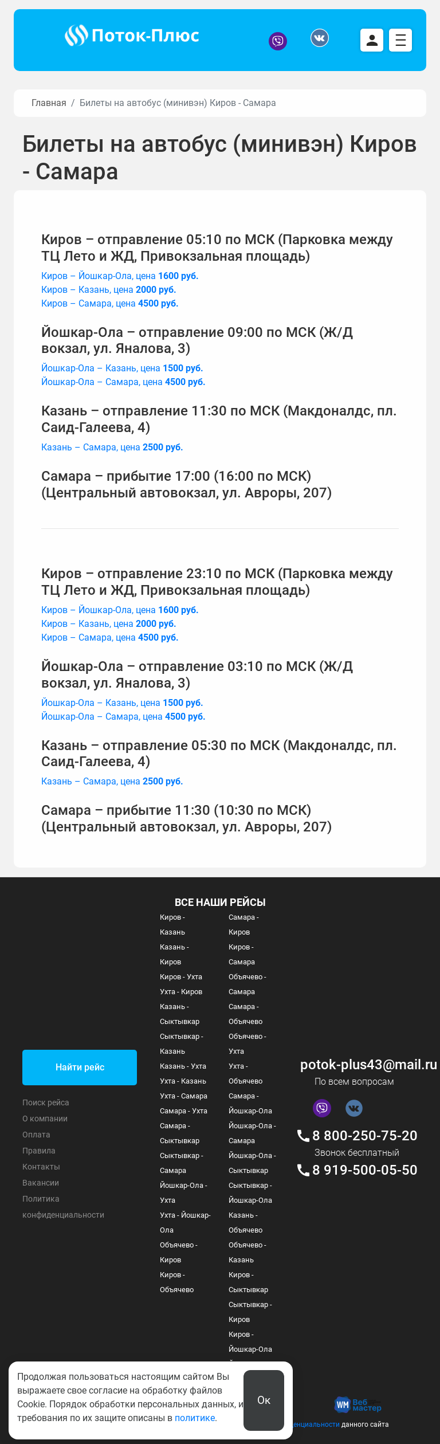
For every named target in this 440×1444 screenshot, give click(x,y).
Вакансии (40, 1182)
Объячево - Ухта (247, 1043)
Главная (49, 102)
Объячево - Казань (247, 1252)
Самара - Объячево (245, 1014)
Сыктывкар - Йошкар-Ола (250, 1192)
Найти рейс (80, 1067)
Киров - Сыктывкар (248, 1282)
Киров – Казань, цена (108, 289)
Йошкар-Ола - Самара (252, 1133)
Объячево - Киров (179, 1252)
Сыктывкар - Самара (181, 1163)
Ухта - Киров (181, 991)
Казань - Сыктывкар (179, 1014)
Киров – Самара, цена (110, 303)
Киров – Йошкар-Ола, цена (120, 275)
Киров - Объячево (177, 1282)
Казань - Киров (174, 954)
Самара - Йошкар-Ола (250, 1103)
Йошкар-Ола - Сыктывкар (252, 1163)
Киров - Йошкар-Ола (250, 1341)
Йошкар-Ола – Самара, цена (123, 381)
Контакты (41, 1166)
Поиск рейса (45, 1102)
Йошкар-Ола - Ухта (183, 1192)
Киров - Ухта (181, 976)
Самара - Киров (244, 924)
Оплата (36, 1134)
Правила (39, 1150)
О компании (45, 1118)
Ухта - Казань (183, 1081)
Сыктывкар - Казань (181, 1043)
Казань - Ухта (183, 1066)
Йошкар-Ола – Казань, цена (122, 368)
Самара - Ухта (183, 1110)
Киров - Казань (172, 924)
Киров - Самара (242, 954)
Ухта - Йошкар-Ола (185, 1222)
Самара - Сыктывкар (179, 1133)
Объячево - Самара (247, 984)
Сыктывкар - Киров (250, 1312)
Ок (263, 1400)
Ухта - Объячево (245, 1073)
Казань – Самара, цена (112, 447)
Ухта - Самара (183, 1096)
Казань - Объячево (245, 1222)
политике (195, 1417)
